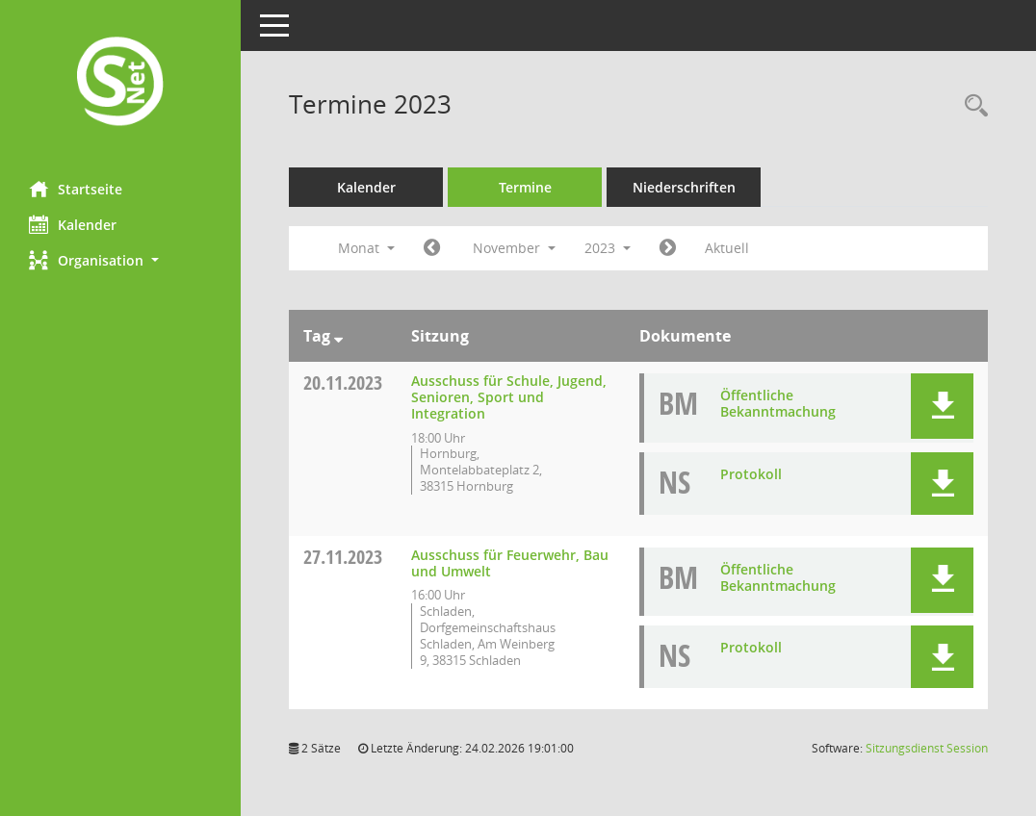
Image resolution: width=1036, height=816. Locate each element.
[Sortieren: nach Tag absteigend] (338, 335)
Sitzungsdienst (927, 748)
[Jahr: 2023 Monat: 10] (431, 248)
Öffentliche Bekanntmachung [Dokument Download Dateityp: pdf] (778, 403)
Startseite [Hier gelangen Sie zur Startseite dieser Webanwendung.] (75, 188)
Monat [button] (366, 248)
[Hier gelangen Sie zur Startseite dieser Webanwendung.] (120, 83)
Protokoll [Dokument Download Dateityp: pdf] (751, 474)
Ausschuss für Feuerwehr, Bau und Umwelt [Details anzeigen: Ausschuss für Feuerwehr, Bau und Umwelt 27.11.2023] (510, 563)
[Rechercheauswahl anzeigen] (971, 106)
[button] (120, 260)
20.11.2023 (342, 382)
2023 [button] (607, 248)
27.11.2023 (342, 557)
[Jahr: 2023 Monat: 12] (667, 248)
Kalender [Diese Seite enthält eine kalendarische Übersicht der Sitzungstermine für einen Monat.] (73, 224)
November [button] (514, 248)
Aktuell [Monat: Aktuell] (727, 248)
